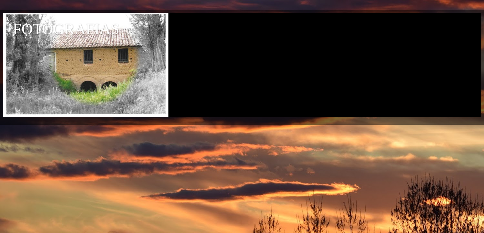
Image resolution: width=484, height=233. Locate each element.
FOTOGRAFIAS (66, 28)
